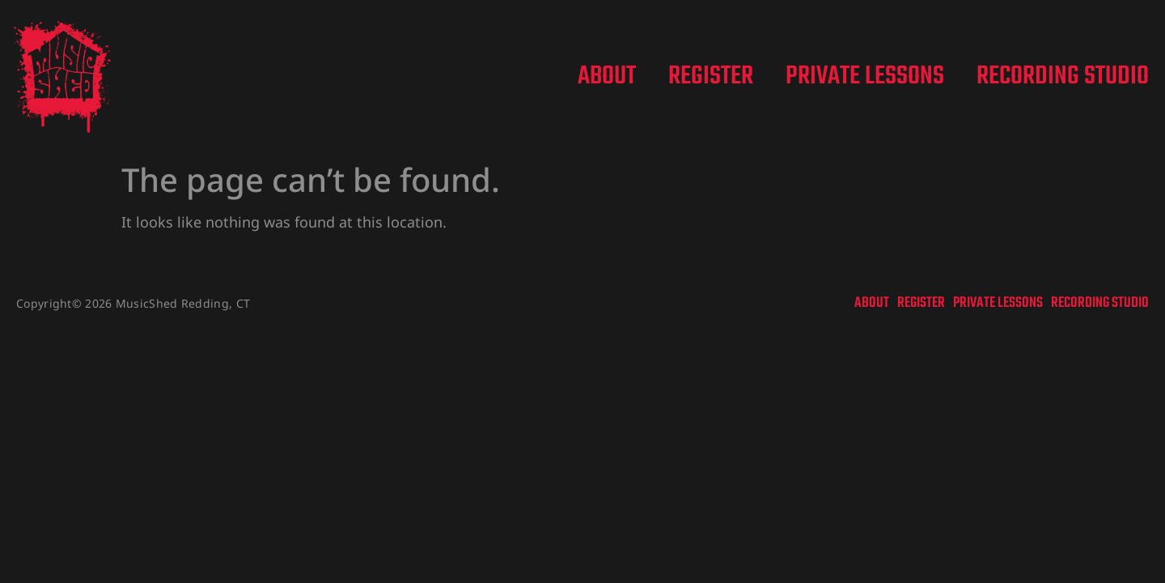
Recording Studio (1062, 77)
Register (710, 77)
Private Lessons (865, 77)
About (607, 77)
